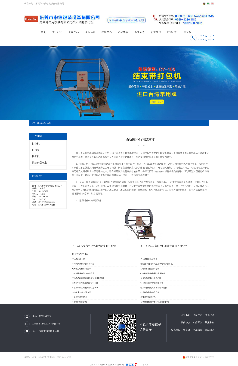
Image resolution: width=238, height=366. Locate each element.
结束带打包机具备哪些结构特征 (153, 288)
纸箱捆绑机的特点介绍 (149, 292)
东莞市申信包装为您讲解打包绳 (98, 246)
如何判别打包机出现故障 (150, 278)
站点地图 (175, 330)
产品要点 (123, 32)
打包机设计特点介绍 (149, 259)
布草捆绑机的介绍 (79, 302)
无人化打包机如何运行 (81, 269)
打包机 (36, 143)
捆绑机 (36, 156)
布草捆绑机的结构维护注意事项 (85, 288)
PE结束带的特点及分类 (81, 292)
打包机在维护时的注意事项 (151, 283)
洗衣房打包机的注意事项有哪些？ (168, 246)
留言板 (187, 32)
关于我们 (57, 32)
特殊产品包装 (39, 162)
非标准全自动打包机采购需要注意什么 (156, 264)
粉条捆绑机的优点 (79, 297)
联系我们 (172, 32)
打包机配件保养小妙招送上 (83, 273)
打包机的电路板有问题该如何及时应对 (88, 278)
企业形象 (90, 32)
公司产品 (74, 32)
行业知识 (156, 32)
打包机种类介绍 (78, 259)
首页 (43, 32)
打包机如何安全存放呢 (149, 269)
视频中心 (107, 32)
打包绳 (36, 150)
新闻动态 (139, 32)
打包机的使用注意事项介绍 (83, 264)
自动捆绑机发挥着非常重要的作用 (154, 302)
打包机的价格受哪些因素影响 (152, 273)
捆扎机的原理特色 (148, 297)
